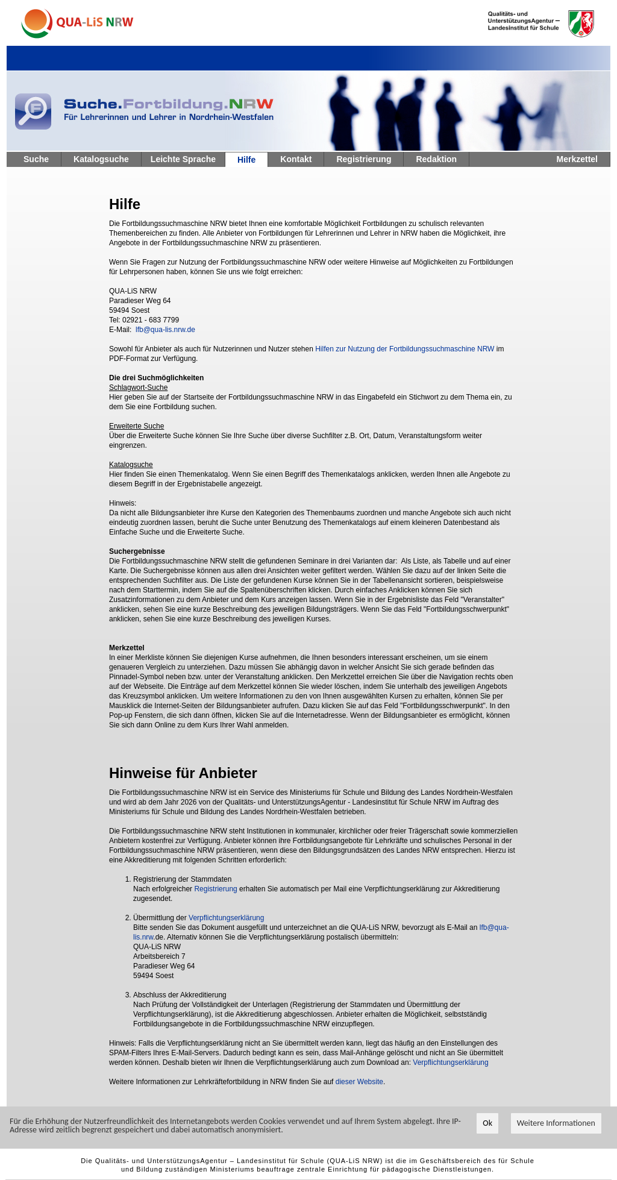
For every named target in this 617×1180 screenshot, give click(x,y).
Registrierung (363, 159)
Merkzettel (577, 159)
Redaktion (436, 159)
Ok (487, 1124)
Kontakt (296, 159)
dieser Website (359, 1082)
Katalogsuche (101, 159)
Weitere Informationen (556, 1124)
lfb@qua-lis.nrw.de (165, 329)
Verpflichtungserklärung (226, 918)
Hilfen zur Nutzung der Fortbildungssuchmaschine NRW (404, 349)
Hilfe (246, 160)
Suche (36, 159)
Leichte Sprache (183, 159)
